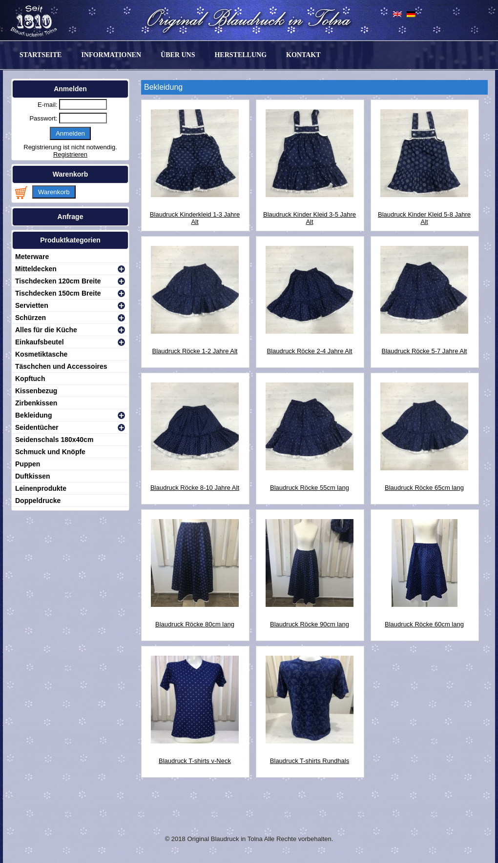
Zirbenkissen (36, 403)
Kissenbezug (36, 391)
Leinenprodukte (40, 488)
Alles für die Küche (46, 330)
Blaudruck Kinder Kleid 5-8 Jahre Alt (424, 210)
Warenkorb (54, 192)
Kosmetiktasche (41, 354)
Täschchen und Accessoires (61, 366)
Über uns (178, 55)
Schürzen (30, 317)
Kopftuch (30, 378)
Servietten (31, 305)
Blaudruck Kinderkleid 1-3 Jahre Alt (195, 210)
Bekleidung (33, 415)
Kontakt (303, 55)
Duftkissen (32, 476)
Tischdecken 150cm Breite (58, 293)
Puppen (27, 464)
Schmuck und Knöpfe (50, 452)
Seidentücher (37, 427)
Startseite (41, 55)
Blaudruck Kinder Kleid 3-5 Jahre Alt (309, 210)
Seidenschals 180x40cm (54, 439)
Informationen (111, 55)
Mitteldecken (36, 269)
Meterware (32, 257)
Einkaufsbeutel (39, 342)
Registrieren (70, 154)
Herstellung (240, 55)
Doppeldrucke (38, 500)
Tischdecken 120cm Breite (58, 281)
